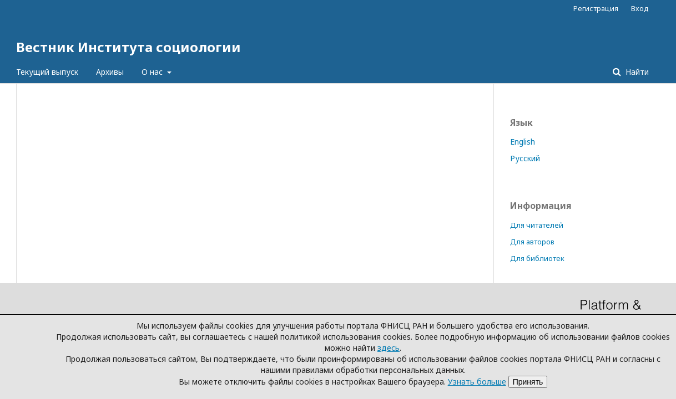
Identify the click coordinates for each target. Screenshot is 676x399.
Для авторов (532, 242)
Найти (636, 71)
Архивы (110, 71)
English (522, 141)
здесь (388, 347)
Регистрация (595, 8)
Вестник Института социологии (128, 47)
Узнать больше (477, 381)
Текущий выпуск (47, 71)
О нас (153, 71)
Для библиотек (537, 258)
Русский (525, 158)
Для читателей (536, 225)
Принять (528, 381)
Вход (640, 8)
